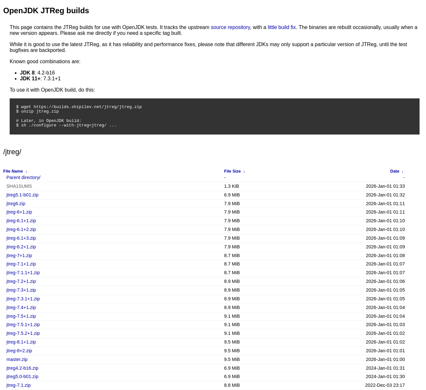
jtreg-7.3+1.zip (21, 290)
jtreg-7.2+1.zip (21, 281)
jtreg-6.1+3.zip (21, 238)
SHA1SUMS (19, 186)
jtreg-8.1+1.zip (21, 342)
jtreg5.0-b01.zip (22, 376)
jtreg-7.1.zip (18, 385)
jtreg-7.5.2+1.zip (23, 333)
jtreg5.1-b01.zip (22, 195)
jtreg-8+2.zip (19, 350)
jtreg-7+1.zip (19, 255)
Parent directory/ (23, 177)
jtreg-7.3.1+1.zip (23, 298)
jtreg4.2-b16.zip (22, 368)
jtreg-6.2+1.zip (21, 247)
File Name (13, 171)
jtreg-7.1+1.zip (21, 264)
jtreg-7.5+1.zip (21, 316)
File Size (232, 171)
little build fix (282, 27)
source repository (230, 27)
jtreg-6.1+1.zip (21, 220)
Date (394, 171)
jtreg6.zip (15, 203)
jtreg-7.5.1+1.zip (23, 324)
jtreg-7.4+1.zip (21, 307)
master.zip (17, 359)
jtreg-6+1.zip (19, 212)
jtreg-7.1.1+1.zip (23, 272)
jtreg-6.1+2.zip (21, 229)
